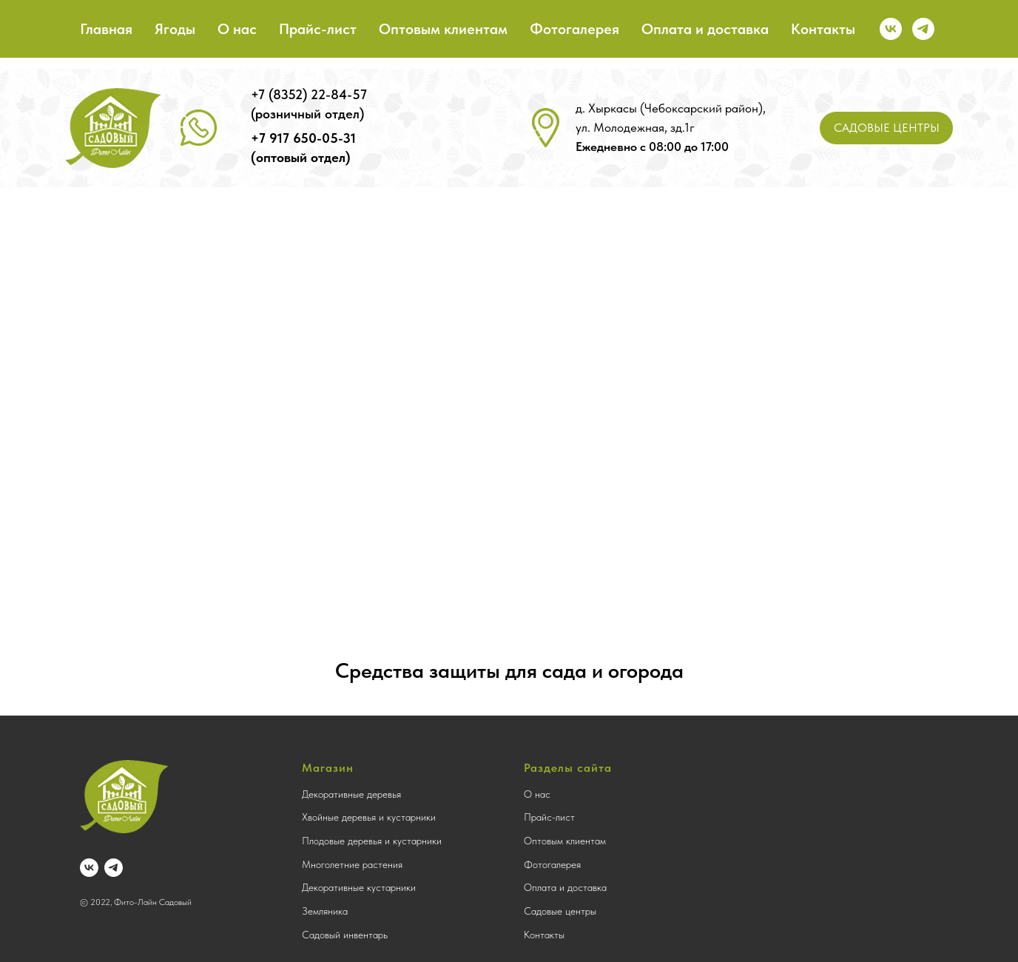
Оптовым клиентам (443, 29)
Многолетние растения (352, 864)
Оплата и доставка (705, 29)
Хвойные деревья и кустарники (369, 817)
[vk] (891, 29)
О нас (237, 29)
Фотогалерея (574, 29)
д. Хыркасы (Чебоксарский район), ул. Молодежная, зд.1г (671, 127)
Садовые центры (560, 911)
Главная (106, 29)
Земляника (325, 911)
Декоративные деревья (351, 794)
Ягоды (175, 29)
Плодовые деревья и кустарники (372, 841)
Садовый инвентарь (345, 935)
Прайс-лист (318, 29)
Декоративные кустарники (359, 887)
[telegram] (923, 29)
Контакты (823, 29)
